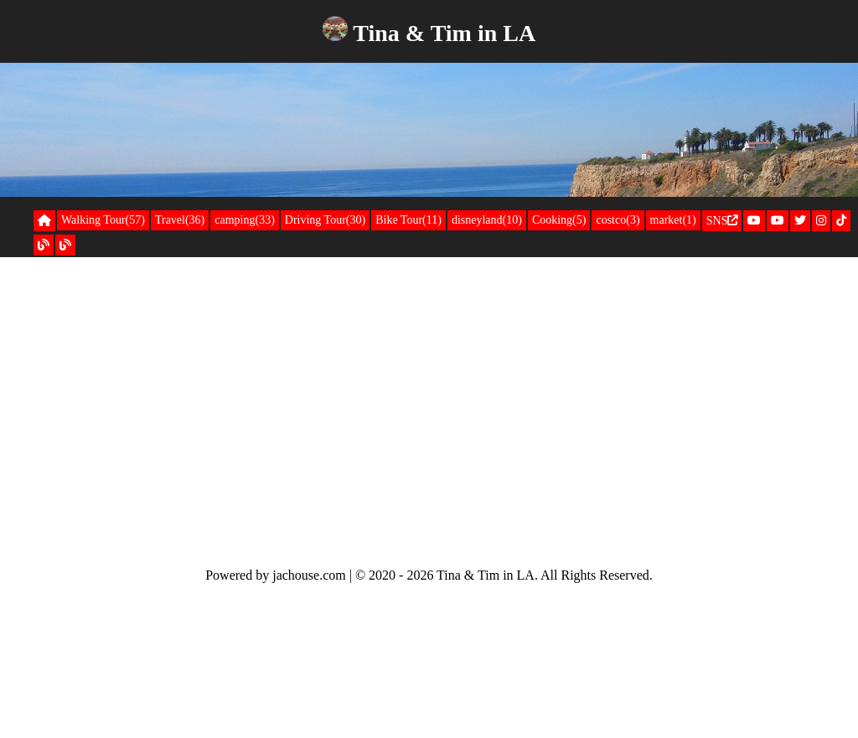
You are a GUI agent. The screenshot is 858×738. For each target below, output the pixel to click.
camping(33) (244, 220)
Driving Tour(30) (325, 220)
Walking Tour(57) (103, 220)
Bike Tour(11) (408, 220)
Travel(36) (179, 220)
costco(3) (617, 220)
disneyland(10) (487, 220)
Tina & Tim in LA (444, 33)
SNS (722, 220)
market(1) (673, 220)
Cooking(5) (559, 220)
